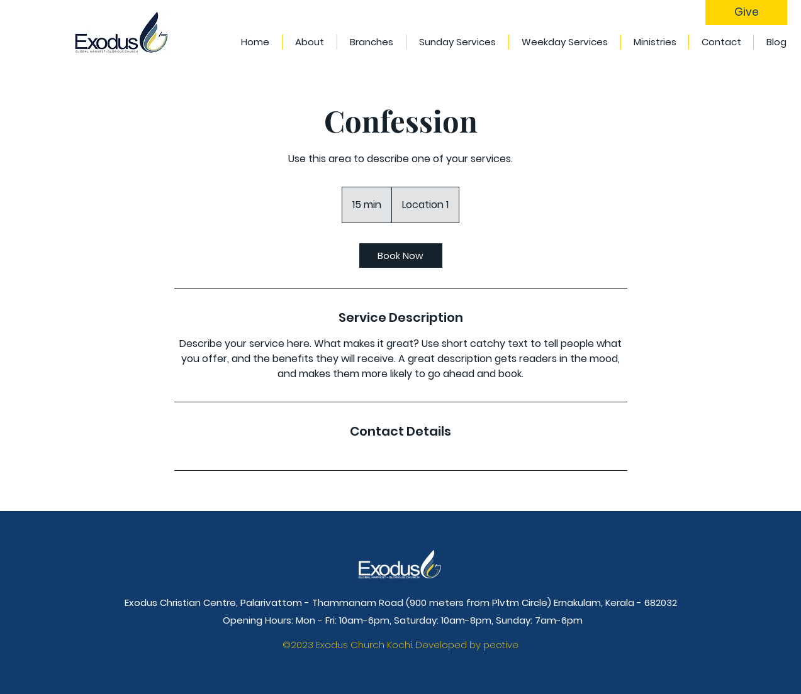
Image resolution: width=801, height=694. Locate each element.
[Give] (746, 12)
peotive (500, 644)
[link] (400, 255)
